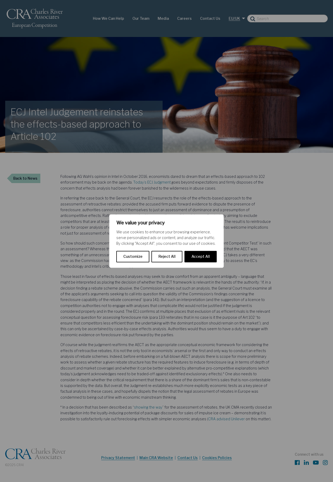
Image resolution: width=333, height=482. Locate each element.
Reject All (167, 256)
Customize (133, 256)
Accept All (200, 256)
